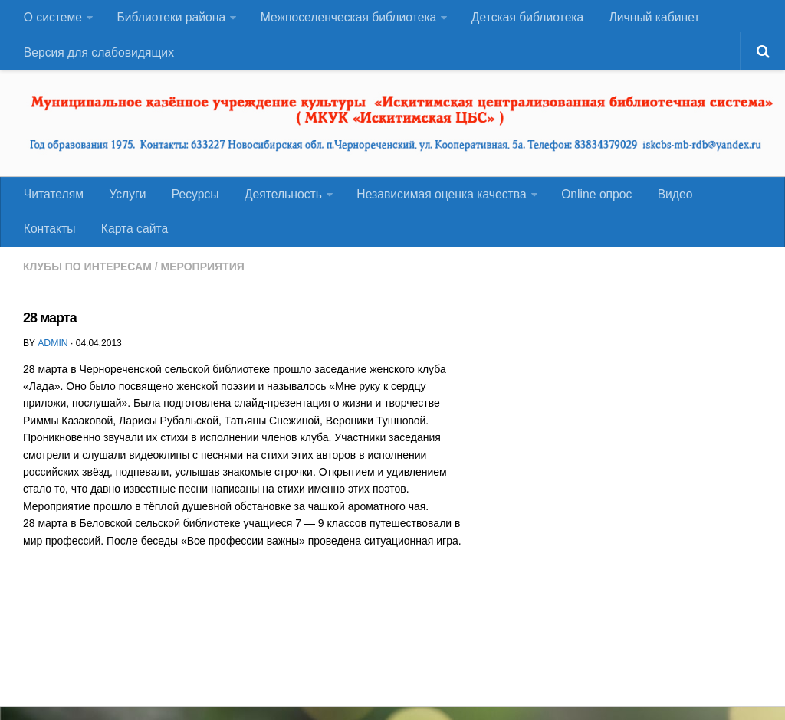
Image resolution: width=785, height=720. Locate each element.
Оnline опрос (586, 201)
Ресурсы (188, 201)
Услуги (124, 201)
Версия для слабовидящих (99, 57)
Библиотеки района (169, 18)
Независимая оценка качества (431, 201)
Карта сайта (56, 240)
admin (52, 355)
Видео (662, 201)
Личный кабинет (651, 18)
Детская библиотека (525, 18)
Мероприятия (203, 279)
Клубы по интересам (87, 279)
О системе (52, 18)
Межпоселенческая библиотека (346, 18)
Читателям (53, 201)
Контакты (727, 201)
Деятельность (273, 201)
